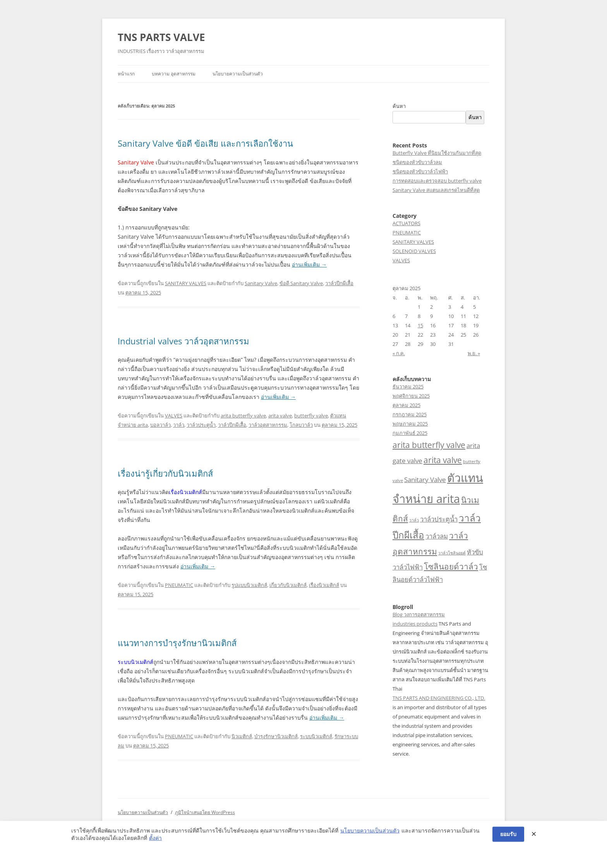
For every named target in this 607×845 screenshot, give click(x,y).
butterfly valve (311, 415)
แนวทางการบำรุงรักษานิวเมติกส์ (177, 642)
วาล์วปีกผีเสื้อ (339, 283)
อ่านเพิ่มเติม (309, 264)
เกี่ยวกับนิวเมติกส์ (288, 585)
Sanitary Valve (261, 283)
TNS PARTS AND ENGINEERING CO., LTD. (439, 697)
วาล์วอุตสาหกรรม (268, 424)
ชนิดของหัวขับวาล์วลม (417, 162)
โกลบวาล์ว (301, 424)
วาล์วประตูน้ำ (201, 424)
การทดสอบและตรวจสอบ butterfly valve (437, 180)
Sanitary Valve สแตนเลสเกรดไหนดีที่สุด (436, 189)
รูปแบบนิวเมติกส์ (249, 585)
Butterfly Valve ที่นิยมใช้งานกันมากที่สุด (437, 152)
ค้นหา (399, 106)
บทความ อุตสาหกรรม (173, 73)
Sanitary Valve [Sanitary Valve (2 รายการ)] (425, 479)
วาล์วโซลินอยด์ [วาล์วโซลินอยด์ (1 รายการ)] (452, 553)
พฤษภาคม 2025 (410, 423)
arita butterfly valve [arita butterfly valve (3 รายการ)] (429, 445)
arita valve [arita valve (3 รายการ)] (443, 460)
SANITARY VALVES (185, 283)
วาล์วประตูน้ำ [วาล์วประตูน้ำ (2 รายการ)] (439, 519)
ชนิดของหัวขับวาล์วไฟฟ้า (420, 171)
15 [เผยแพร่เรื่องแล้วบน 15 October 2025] (420, 325)
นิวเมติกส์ (241, 736)
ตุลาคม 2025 (406, 405)
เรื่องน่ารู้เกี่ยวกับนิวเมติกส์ (165, 473)
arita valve (280, 415)
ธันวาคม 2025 (408, 386)
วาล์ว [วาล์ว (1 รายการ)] (414, 520)
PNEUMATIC (179, 585)
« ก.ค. (399, 353)
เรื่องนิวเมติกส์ (324, 585)
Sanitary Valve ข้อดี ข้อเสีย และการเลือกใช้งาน (205, 143)
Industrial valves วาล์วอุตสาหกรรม (183, 341)
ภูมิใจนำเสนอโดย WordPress (205, 812)
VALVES (173, 415)
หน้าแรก (126, 73)
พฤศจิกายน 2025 (411, 395)
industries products (415, 623)
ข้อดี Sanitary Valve (301, 283)
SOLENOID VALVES (414, 251)
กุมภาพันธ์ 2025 (410, 432)
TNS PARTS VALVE (161, 37)
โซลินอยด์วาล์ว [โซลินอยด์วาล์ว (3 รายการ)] (451, 566)
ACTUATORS (406, 223)
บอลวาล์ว (160, 424)
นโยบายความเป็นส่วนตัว (238, 73)
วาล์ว (178, 424)
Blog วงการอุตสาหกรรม (419, 614)
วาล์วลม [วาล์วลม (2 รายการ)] (436, 536)
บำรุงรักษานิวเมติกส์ (276, 736)
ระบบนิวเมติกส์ (316, 736)
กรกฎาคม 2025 (410, 414)
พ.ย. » (474, 353)
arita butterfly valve (243, 415)
